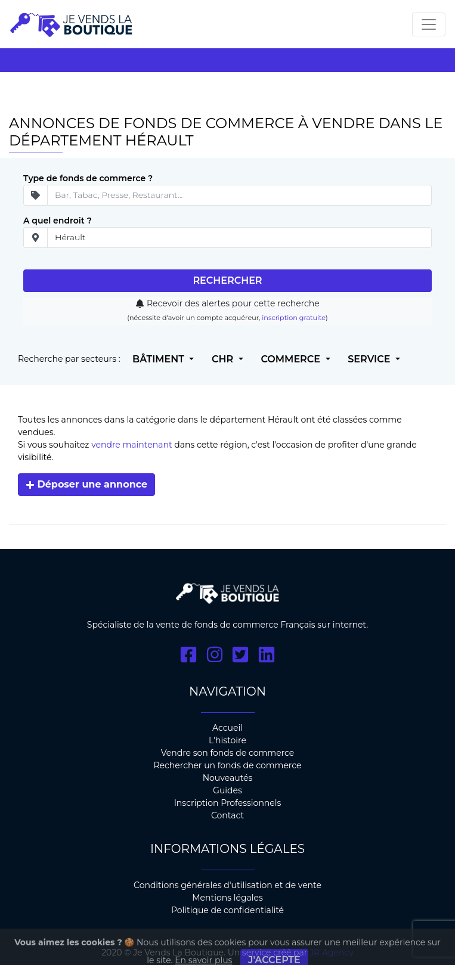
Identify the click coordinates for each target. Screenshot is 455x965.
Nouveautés (228, 777)
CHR (224, 359)
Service (370, 359)
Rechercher (227, 280)
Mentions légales (227, 897)
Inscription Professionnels (227, 803)
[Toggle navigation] (428, 24)
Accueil (227, 727)
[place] (239, 237)
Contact (227, 815)
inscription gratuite (294, 318)
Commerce (292, 359)
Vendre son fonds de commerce (228, 752)
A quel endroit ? (57, 220)
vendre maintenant (131, 444)
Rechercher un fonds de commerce (227, 765)
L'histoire (227, 740)
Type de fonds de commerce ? (88, 178)
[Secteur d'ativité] (239, 195)
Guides (227, 790)
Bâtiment (159, 359)
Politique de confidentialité (227, 910)
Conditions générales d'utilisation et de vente (227, 885)
